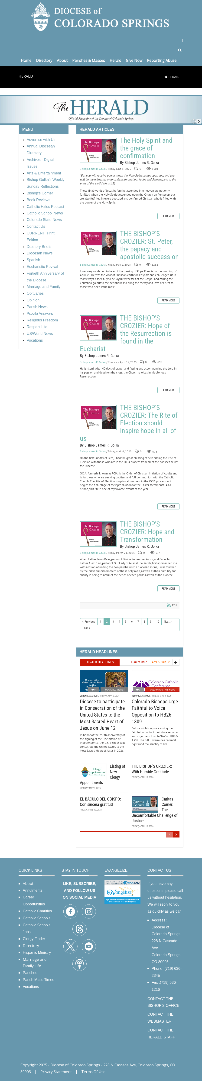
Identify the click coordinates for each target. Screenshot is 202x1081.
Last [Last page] (85, 628)
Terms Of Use (93, 1071)
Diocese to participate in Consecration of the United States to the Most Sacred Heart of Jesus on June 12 (102, 715)
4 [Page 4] (119, 621)
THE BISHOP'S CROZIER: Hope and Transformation (98, 534)
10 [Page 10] (157, 621)
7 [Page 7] (138, 621)
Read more (168, 216)
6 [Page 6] (132, 621)
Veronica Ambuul (89, 695)
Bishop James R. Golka (93, 168)
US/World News (114, 689)
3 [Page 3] (113, 621)
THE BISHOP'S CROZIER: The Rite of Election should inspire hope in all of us (98, 417)
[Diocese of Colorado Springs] (101, 16)
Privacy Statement (56, 1071)
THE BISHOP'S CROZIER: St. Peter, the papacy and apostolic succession (98, 243)
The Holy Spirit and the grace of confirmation (98, 150)
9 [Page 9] (150, 621)
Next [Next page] (166, 621)
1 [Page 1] (100, 621)
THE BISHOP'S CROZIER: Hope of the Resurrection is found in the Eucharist (98, 328)
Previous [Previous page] (90, 621)
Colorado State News (162, 689)
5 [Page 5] (125, 621)
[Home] (165, 77)
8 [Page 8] (144, 621)
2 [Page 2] (107, 621)
